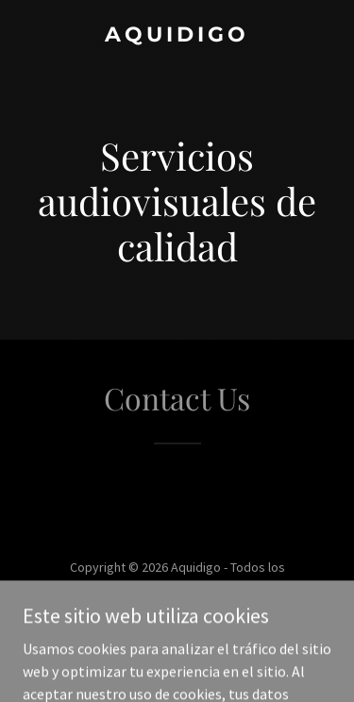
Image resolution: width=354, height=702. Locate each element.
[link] (177, 35)
